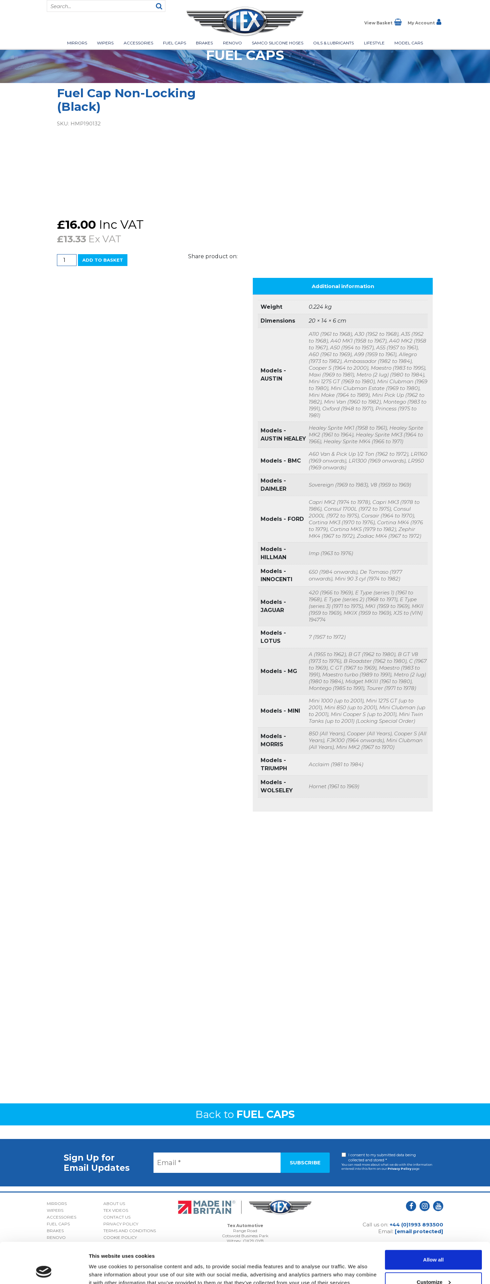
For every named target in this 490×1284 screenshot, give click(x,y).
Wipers (105, 42)
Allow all (433, 1221)
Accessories (138, 42)
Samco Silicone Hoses (277, 42)
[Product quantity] (67, 260)
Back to (245, 1114)
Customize (434, 1244)
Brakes (204, 42)
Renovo (232, 42)
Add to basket (102, 260)
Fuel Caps (174, 42)
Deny (433, 1266)
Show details (104, 1263)
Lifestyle (374, 42)
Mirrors (77, 42)
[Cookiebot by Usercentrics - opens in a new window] (44, 1271)
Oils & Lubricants (333, 42)
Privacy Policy (399, 1168)
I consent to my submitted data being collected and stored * (382, 1157)
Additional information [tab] (343, 286)
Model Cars (408, 42)
